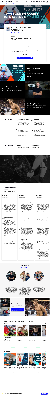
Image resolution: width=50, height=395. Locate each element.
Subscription (13, 343)
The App (27, 1)
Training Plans (37, 1)
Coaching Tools (32, 1)
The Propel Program (17, 33)
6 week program (12, 372)
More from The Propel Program (25, 268)
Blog (41, 1)
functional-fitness (12, 3)
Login (44, 1)
